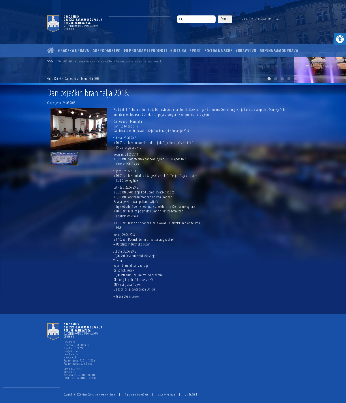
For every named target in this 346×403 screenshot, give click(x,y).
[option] (173, 41)
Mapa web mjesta (166, 394)
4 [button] (289, 79)
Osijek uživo (247, 19)
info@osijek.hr (71, 351)
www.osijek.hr (71, 357)
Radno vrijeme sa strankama (78, 364)
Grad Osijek (54, 79)
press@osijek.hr (71, 354)
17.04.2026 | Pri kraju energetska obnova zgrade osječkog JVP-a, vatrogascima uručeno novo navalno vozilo (109, 61)
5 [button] (295, 79)
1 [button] (269, 79)
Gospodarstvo (106, 51)
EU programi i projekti (145, 51)
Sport (195, 51)
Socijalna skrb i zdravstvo (230, 51)
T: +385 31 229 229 (73, 348)
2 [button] (275, 79)
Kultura (178, 51)
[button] (340, 39)
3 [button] (282, 79)
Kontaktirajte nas (269, 19)
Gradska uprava (73, 51)
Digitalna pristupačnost (136, 394)
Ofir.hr (195, 394)
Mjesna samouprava (279, 51)
